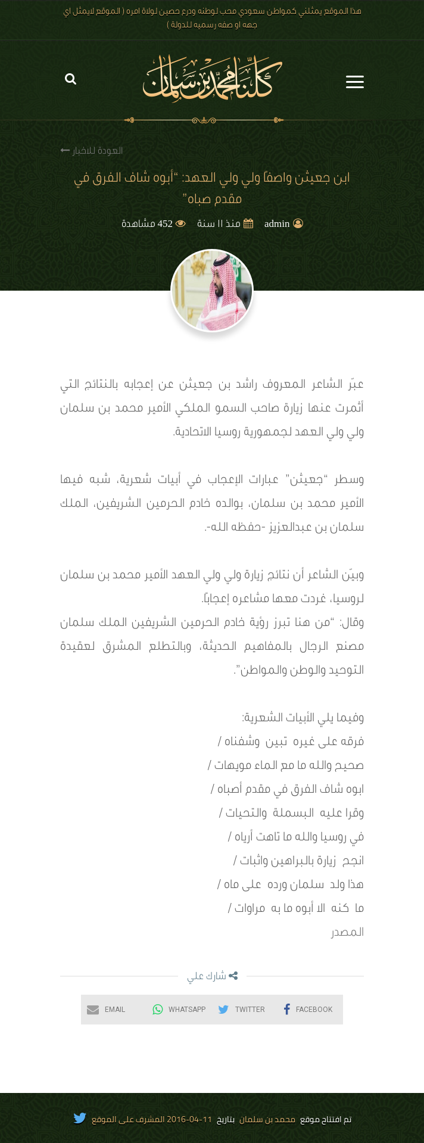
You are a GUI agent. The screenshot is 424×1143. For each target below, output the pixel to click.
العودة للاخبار (91, 151)
